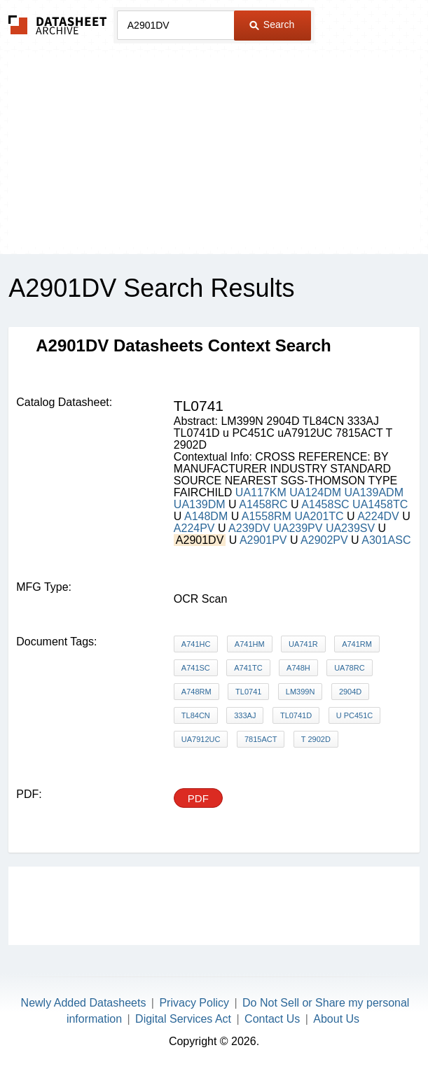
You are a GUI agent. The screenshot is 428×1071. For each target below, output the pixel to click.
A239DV (249, 528)
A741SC (195, 668)
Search (271, 24)
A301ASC (385, 540)
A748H (298, 668)
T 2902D (316, 739)
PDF (198, 798)
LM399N (300, 691)
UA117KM (261, 492)
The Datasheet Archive (57, 24)
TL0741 (248, 691)
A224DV (378, 516)
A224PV (194, 528)
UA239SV (350, 528)
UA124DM (315, 492)
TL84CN (195, 715)
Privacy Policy (194, 1003)
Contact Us (272, 1019)
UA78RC (349, 668)
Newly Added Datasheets (83, 1003)
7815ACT (260, 739)
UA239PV (297, 528)
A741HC (196, 644)
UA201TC (318, 516)
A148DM (206, 516)
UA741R (303, 644)
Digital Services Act (183, 1019)
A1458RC (263, 504)
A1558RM (266, 516)
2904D (350, 691)
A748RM (196, 691)
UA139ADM (373, 492)
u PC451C (354, 715)
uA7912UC (201, 739)
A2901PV (263, 540)
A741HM (250, 644)
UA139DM (200, 504)
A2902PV (324, 540)
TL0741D (296, 715)
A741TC (248, 668)
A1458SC (325, 504)
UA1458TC (380, 504)
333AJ (245, 715)
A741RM (357, 644)
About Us (336, 1019)
